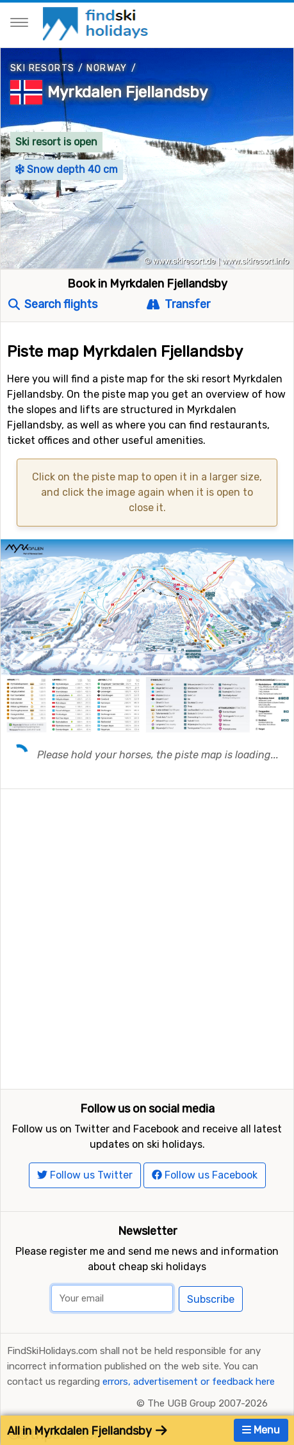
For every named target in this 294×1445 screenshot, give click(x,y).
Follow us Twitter (85, 1175)
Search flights (52, 304)
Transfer (178, 304)
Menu (261, 1430)
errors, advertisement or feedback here (188, 1381)
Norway (106, 68)
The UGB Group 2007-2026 (207, 1403)
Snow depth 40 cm (66, 169)
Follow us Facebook (204, 1175)
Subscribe (210, 1299)
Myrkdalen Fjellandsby (127, 92)
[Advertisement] (147, 936)
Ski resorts (42, 68)
